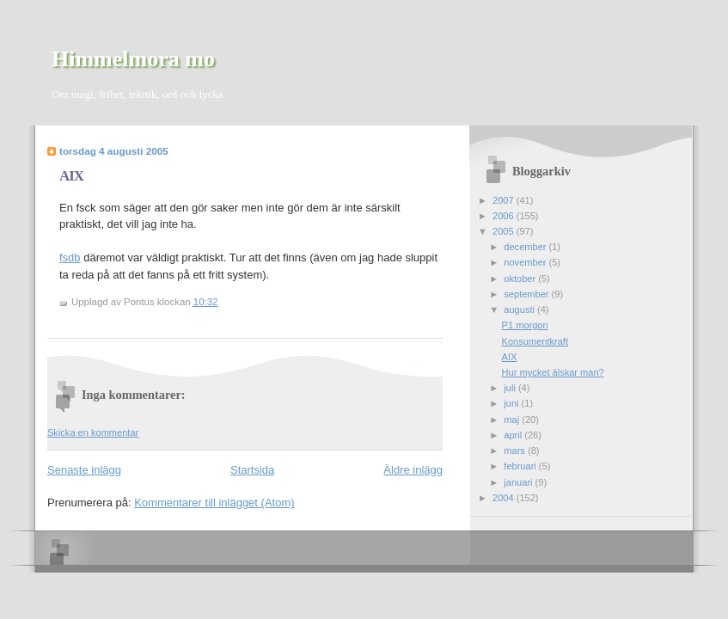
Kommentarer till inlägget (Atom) (214, 502)
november (526, 262)
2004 (504, 498)
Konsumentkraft (535, 341)
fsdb (70, 257)
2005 (504, 231)
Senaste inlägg (84, 469)
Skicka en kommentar (92, 432)
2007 (504, 200)
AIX (71, 176)
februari (521, 466)
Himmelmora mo (133, 58)
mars (516, 450)
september (527, 294)
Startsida (252, 469)
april (514, 435)
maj (513, 419)
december (526, 247)
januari (519, 482)
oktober (521, 278)
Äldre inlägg (413, 469)
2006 (504, 216)
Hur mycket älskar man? (553, 372)
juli (511, 388)
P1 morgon (525, 325)
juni (512, 403)
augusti (520, 309)
